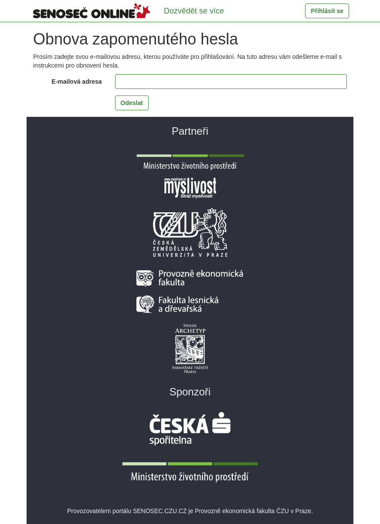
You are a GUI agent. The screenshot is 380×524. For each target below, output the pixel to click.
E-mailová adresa (76, 81)
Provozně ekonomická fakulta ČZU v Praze (253, 510)
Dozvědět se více (194, 11)
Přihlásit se (327, 10)
